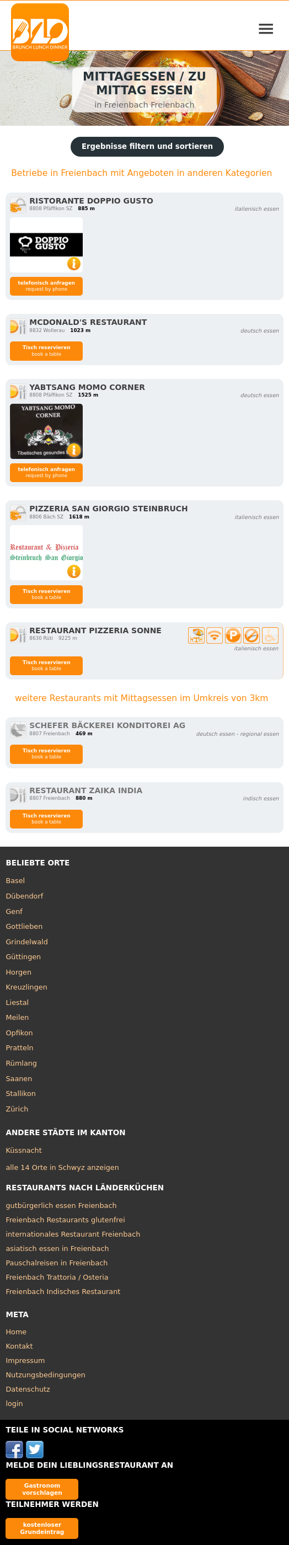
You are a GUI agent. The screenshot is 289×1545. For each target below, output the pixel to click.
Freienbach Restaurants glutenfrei (65, 1220)
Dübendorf (24, 896)
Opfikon (19, 1033)
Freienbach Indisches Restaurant (63, 1291)
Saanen (19, 1078)
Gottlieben (24, 926)
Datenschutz (28, 1389)
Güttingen (23, 957)
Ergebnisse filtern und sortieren (147, 146)
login (14, 1403)
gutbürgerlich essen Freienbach (61, 1205)
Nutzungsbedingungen (45, 1375)
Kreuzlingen (26, 987)
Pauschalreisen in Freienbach (57, 1263)
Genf (14, 911)
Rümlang (21, 1063)
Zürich (17, 1109)
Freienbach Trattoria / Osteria (57, 1277)
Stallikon (20, 1093)
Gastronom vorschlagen (42, 1489)
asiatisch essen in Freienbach (57, 1248)
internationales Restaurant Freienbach (73, 1234)
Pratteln (19, 1048)
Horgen (18, 972)
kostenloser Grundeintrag (42, 1528)
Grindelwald (26, 942)
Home (16, 1332)
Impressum (25, 1360)
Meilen (17, 1017)
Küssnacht (23, 1150)
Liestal (17, 1002)
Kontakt (19, 1346)
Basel (15, 880)
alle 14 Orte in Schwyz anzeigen (62, 1167)
